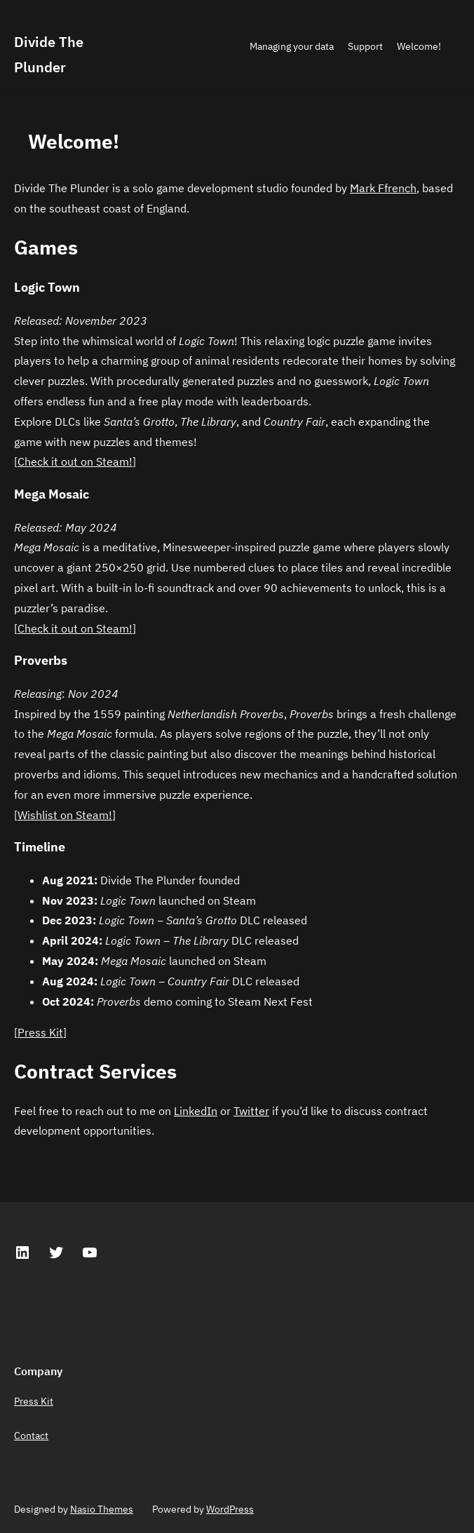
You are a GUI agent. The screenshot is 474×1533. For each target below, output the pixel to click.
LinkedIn (195, 1111)
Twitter (251, 1111)
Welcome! (419, 46)
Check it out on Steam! (75, 461)
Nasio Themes (101, 1509)
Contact (31, 1435)
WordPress (230, 1509)
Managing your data (292, 46)
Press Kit (40, 1032)
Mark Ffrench (383, 188)
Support (365, 46)
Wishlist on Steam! (65, 815)
